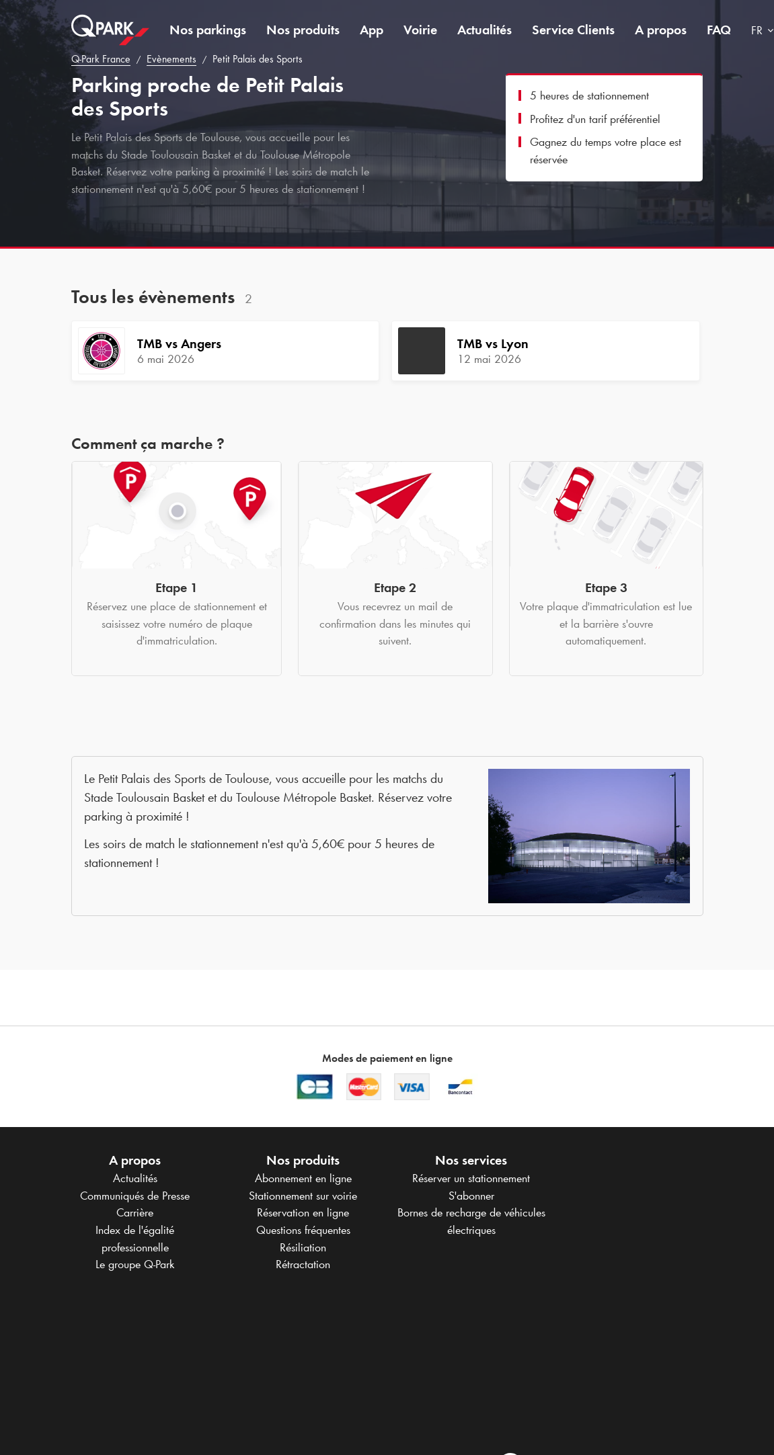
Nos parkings (207, 30)
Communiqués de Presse (135, 1195)
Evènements (171, 58)
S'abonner (471, 1195)
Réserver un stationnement (471, 1178)
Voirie (420, 30)
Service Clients (573, 30)
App (371, 30)
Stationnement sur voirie (303, 1195)
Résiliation (303, 1247)
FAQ (719, 30)
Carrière (134, 1212)
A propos (661, 30)
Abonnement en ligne (303, 1178)
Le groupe (134, 1264)
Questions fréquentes (303, 1229)
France (100, 58)
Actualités (484, 30)
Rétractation (303, 1264)
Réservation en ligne (303, 1212)
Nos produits (303, 30)
